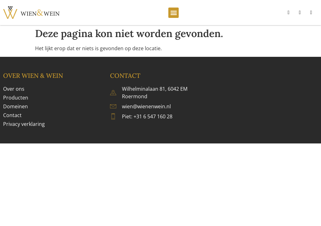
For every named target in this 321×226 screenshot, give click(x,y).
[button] (173, 13)
